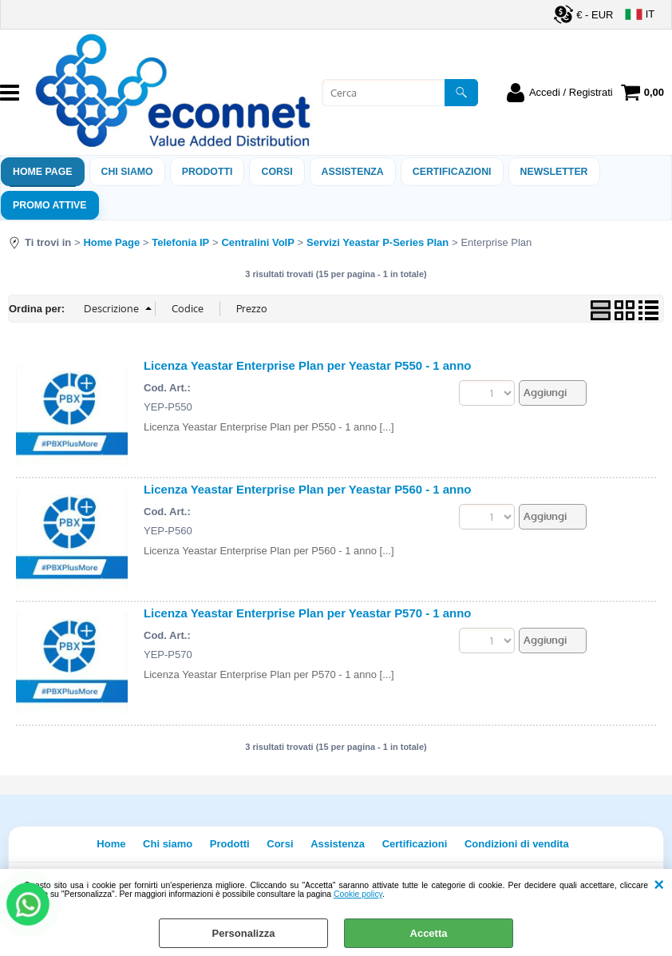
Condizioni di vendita (516, 844)
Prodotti (207, 171)
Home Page (43, 171)
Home (111, 844)
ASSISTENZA (353, 171)
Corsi (276, 171)
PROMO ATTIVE (50, 205)
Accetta (429, 933)
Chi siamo (127, 171)
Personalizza (243, 933)
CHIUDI (659, 885)
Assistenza (337, 844)
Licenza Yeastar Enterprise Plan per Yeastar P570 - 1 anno (307, 613)
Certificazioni (452, 171)
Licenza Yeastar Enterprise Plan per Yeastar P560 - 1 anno (307, 489)
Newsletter (554, 171)
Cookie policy (358, 894)
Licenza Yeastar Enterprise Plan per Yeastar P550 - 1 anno (307, 365)
